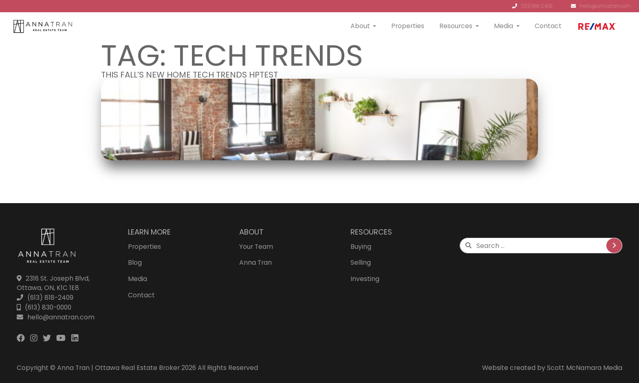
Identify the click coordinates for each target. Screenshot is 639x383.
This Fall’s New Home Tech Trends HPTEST (189, 74)
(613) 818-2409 (532, 5)
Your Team (256, 246)
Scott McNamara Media (584, 367)
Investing (364, 279)
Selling (360, 262)
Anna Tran (255, 262)
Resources (455, 26)
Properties (407, 26)
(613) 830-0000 (44, 307)
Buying (360, 246)
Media (503, 26)
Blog (135, 262)
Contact (548, 26)
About (360, 26)
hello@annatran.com (601, 5)
